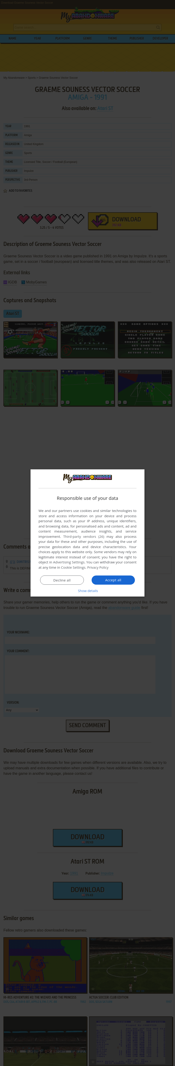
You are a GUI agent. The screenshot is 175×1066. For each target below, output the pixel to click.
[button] (87, 590)
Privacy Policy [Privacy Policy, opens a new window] (98, 567)
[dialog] (87, 533)
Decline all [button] (62, 580)
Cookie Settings (73, 567)
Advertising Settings (69, 562)
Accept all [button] (113, 580)
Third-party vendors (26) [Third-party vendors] (83, 536)
